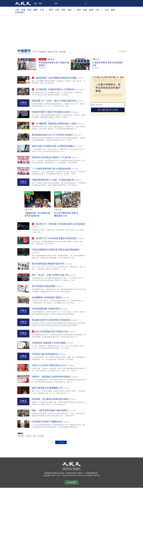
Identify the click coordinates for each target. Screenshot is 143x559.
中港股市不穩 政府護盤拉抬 (45, 354)
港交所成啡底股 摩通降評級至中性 (48, 264)
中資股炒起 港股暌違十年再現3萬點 (49, 343)
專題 (63, 9)
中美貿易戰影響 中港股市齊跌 (46, 309)
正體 (35, 3)
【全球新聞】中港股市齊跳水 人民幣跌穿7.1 (56, 89)
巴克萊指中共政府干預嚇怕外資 (47, 421)
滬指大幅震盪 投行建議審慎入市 (47, 388)
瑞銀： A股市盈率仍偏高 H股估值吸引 (50, 410)
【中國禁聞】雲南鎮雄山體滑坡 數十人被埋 (55, 123)
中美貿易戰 (62, 51)
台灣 (42, 9)
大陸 (17, 9)
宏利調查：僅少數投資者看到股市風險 (50, 399)
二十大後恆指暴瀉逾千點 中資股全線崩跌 (51, 168)
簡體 (40, 3)
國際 (36, 9)
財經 (85, 9)
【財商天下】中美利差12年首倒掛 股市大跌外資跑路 (60, 224)
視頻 (69, 9)
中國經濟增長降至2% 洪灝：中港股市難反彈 (53, 180)
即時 (51, 9)
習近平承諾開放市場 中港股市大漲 (51, 331)
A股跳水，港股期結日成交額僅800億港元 (51, 376)
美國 (23, 9)
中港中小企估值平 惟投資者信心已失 (49, 365)
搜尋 (85, 3)
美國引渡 (50, 51)
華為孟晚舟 (42, 51)
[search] (70, 3)
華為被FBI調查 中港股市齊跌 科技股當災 (51, 320)
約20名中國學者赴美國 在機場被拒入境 (66, 214)
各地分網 (20, 13)
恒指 (56, 51)
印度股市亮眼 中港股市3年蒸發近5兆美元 (51, 112)
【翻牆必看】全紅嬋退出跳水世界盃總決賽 (37, 214)
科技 (79, 9)
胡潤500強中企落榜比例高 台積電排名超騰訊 (53, 146)
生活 (107, 9)
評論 (57, 9)
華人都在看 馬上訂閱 (108, 110)
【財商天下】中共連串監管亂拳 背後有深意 (55, 238)
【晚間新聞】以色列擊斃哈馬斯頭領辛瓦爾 (55, 78)
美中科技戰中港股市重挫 (43, 286)
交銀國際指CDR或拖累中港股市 (47, 297)
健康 (113, 9)
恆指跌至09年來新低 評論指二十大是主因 (51, 157)
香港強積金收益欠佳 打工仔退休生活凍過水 (52, 135)
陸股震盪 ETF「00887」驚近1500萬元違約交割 (54, 101)
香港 (29, 9)
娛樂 (91, 9)
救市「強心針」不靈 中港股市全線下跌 (50, 275)
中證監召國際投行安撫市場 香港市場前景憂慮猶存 (56, 249)
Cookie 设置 (71, 482)
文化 (97, 9)
